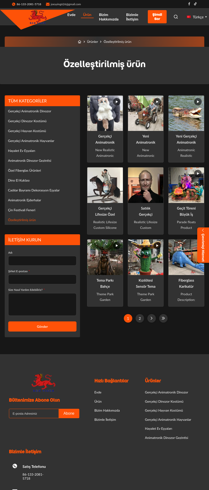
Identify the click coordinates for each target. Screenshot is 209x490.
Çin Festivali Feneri (21, 210)
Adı (10, 252)
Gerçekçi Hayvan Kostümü (27, 131)
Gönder (42, 326)
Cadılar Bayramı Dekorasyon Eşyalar (34, 190)
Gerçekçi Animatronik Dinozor (29, 111)
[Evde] (79, 42)
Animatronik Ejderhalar (24, 200)
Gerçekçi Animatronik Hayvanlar (31, 141)
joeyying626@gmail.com (66, 4)
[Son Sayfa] (163, 318)
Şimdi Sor (157, 16)
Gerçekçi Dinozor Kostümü (27, 121)
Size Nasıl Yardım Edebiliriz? (26, 290)
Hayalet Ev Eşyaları (21, 151)
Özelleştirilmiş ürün (22, 220)
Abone (69, 413)
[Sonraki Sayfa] (151, 318)
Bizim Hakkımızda (108, 16)
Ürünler (92, 42)
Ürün (87, 14)
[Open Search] (175, 16)
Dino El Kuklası (19, 180)
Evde (71, 14)
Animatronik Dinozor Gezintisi (29, 160)
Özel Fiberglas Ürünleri (24, 170)
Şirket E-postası (19, 271)
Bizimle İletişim (132, 16)
